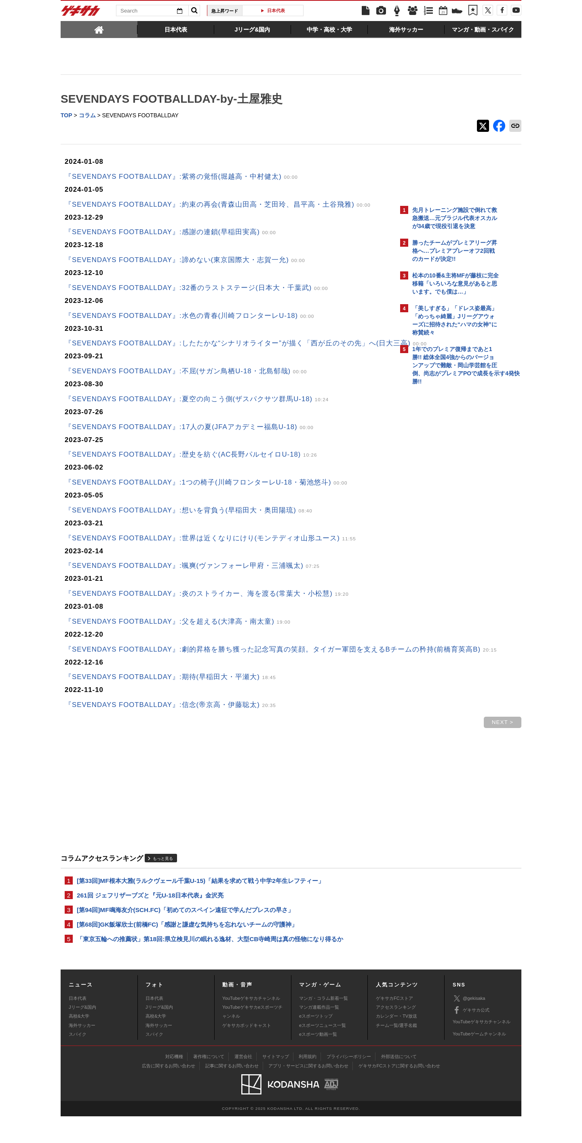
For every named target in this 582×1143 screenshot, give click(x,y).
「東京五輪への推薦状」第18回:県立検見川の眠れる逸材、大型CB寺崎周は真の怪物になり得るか (210, 965)
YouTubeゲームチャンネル (479, 1060)
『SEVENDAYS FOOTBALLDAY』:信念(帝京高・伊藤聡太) (170, 727)
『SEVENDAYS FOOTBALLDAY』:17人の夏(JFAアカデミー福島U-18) (189, 438)
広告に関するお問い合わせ (168, 1092)
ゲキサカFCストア (394, 1024)
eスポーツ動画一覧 (318, 1060)
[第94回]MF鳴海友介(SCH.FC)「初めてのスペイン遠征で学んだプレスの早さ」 (185, 934)
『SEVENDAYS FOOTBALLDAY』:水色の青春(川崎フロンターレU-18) (189, 316)
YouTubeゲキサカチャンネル (251, 1024)
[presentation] (99, 29)
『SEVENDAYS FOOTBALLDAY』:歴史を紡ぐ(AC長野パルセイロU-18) (191, 466)
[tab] (99, 29)
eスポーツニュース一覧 (322, 1052)
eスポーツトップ (316, 1042)
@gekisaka (469, 1025)
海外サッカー (82, 1052)
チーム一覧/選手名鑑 (396, 1052)
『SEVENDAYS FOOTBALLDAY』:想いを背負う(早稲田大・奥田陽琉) (188, 522)
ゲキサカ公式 (471, 1037)
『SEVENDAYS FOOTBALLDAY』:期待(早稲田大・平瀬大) (170, 699)
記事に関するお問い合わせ (232, 1092)
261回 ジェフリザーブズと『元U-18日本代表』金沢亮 (150, 919)
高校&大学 (79, 1042)
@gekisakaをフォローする (444, 512)
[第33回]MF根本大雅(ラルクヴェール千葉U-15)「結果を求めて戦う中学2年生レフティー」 (200, 903)
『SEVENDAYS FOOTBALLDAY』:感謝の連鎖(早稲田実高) (170, 233)
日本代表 (276, 10)
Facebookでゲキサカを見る (446, 528)
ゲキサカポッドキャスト (246, 1052)
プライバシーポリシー (349, 1083)
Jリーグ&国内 (82, 1033)
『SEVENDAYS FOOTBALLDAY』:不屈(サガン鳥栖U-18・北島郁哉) (186, 383)
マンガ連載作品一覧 (319, 1033)
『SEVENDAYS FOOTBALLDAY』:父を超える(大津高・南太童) (178, 633)
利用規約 (307, 1083)
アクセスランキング (396, 1033)
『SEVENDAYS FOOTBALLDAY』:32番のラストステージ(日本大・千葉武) (196, 288)
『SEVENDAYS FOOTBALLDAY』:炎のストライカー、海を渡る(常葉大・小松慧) (207, 605)
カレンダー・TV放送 (396, 1042)
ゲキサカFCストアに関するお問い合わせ (399, 1092)
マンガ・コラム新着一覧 (323, 1024)
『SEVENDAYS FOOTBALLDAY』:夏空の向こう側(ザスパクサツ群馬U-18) (197, 411)
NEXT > (361, 745)
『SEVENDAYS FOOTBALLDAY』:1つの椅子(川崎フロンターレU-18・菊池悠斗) (206, 494)
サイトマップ (275, 1083)
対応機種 (174, 1083)
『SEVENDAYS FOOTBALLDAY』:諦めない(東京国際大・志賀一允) (185, 261)
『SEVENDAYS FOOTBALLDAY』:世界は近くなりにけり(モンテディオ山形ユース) (210, 550)
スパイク (77, 1060)
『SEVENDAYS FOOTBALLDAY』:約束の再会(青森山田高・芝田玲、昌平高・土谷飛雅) (218, 205)
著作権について (208, 1083)
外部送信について (399, 1083)
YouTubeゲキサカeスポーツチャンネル (252, 1038)
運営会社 (243, 1083)
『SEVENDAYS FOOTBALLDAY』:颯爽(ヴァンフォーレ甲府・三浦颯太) (192, 577)
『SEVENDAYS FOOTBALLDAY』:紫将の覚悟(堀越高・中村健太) (181, 177)
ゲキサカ (81, 13)
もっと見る (163, 881)
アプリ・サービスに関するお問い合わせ (308, 1092)
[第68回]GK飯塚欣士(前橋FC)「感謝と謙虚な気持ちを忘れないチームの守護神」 (187, 949)
